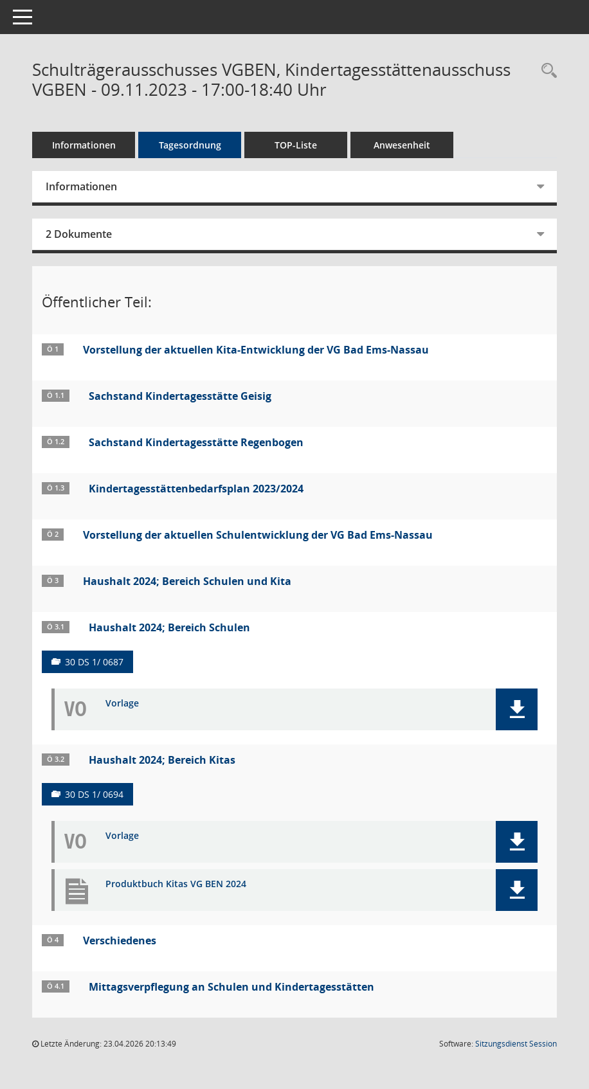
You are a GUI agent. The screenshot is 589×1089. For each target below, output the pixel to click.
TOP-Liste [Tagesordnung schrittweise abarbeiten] (296, 145)
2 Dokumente (79, 234)
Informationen (84, 145)
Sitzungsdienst (516, 1043)
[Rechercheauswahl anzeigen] (546, 71)
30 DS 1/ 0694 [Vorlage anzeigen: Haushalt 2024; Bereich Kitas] (94, 794)
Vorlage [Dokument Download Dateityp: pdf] (122, 703)
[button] (517, 709)
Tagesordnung (190, 145)
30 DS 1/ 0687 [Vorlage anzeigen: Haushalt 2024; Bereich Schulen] (94, 662)
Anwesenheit (402, 145)
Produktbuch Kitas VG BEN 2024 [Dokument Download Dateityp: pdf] (175, 884)
